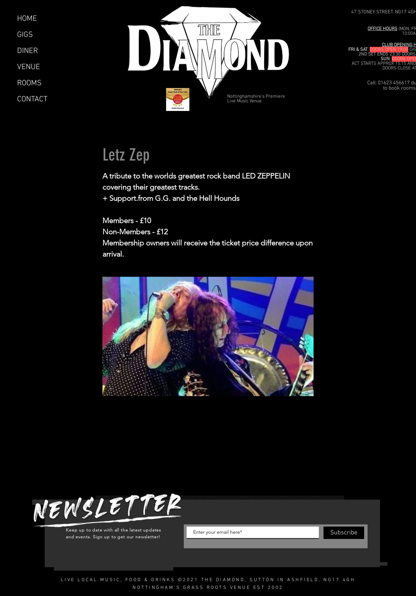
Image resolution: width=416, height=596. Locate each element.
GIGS (25, 35)
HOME (27, 19)
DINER (27, 51)
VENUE (28, 67)
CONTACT (32, 99)
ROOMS (29, 83)
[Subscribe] (343, 533)
